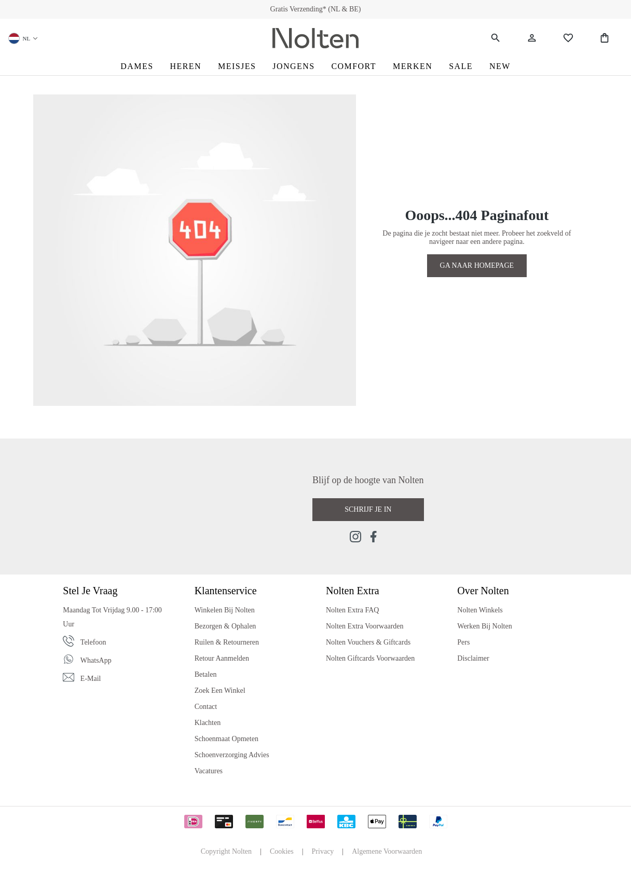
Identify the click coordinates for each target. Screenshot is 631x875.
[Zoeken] (495, 38)
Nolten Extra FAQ (352, 610)
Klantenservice (226, 590)
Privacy (323, 851)
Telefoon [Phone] (93, 642)
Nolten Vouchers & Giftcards (368, 642)
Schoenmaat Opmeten (226, 739)
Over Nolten (483, 590)
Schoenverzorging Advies (232, 755)
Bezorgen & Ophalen (225, 626)
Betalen (206, 674)
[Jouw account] (532, 38)
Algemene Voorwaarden (387, 851)
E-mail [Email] (90, 678)
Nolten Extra (352, 590)
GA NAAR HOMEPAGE (477, 265)
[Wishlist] (568, 38)
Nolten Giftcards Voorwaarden (370, 658)
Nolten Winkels (479, 610)
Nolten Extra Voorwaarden (365, 626)
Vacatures (209, 771)
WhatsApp (96, 660)
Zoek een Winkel (220, 690)
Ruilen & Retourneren (227, 642)
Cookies (282, 851)
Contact (206, 706)
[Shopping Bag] (604, 38)
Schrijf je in (368, 509)
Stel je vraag (90, 590)
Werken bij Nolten (484, 626)
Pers (463, 642)
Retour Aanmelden (222, 658)
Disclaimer (473, 658)
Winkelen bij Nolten (225, 610)
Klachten (208, 723)
